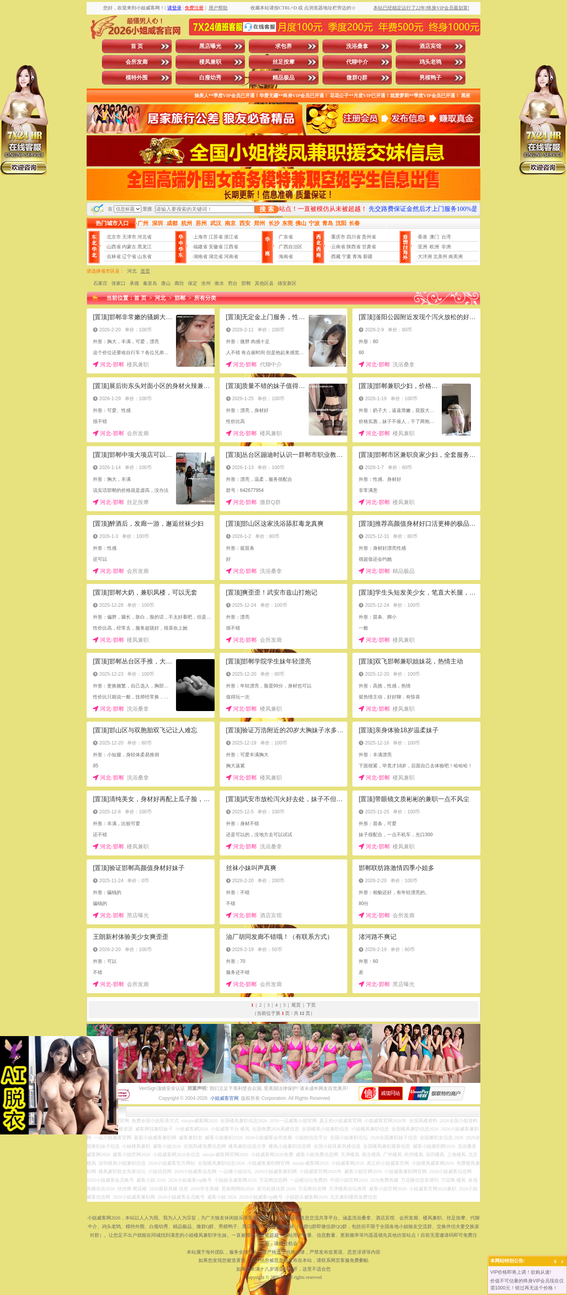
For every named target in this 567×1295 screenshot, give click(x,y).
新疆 (367, 256)
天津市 (129, 237)
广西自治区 (290, 246)
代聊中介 (357, 62)
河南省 (231, 256)
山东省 (144, 256)
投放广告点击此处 (283, 1209)
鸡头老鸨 (430, 62)
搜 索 (266, 209)
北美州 (440, 256)
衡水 (219, 283)
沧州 (206, 283)
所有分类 (205, 298)
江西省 (231, 246)
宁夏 (346, 256)
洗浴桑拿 (357, 46)
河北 (132, 271)
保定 (192, 283)
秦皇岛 (150, 283)
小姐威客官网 (224, 1098)
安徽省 (216, 246)
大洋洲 (425, 256)
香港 (422, 237)
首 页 (137, 46)
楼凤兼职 (210, 62)
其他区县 (264, 283)
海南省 (286, 256)
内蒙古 (129, 246)
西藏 (336, 256)
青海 (357, 256)
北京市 (114, 237)
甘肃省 (369, 246)
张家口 (118, 283)
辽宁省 (129, 256)
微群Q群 (356, 78)
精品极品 (283, 78)
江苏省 (216, 237)
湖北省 (216, 256)
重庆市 (338, 237)
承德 (134, 283)
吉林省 (114, 256)
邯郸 (246, 283)
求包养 (283, 46)
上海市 (200, 237)
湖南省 (200, 256)
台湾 (446, 237)
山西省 (114, 246)
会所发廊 (137, 62)
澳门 (434, 237)
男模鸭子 (430, 78)
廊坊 (179, 283)
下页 (311, 1005)
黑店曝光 (210, 46)
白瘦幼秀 (210, 78)
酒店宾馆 (430, 46)
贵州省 (369, 237)
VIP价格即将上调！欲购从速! (520, 1272)
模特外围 (137, 78)
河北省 (144, 237)
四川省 (353, 237)
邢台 (232, 283)
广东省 (286, 237)
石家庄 (100, 283)
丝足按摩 (283, 62)
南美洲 (455, 256)
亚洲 (422, 246)
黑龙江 (144, 246)
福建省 (200, 246)
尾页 (296, 1005)
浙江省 (231, 237)
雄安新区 (287, 283)
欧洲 (434, 246)
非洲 (446, 246)
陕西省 (353, 246)
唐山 (165, 283)
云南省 (338, 246)
